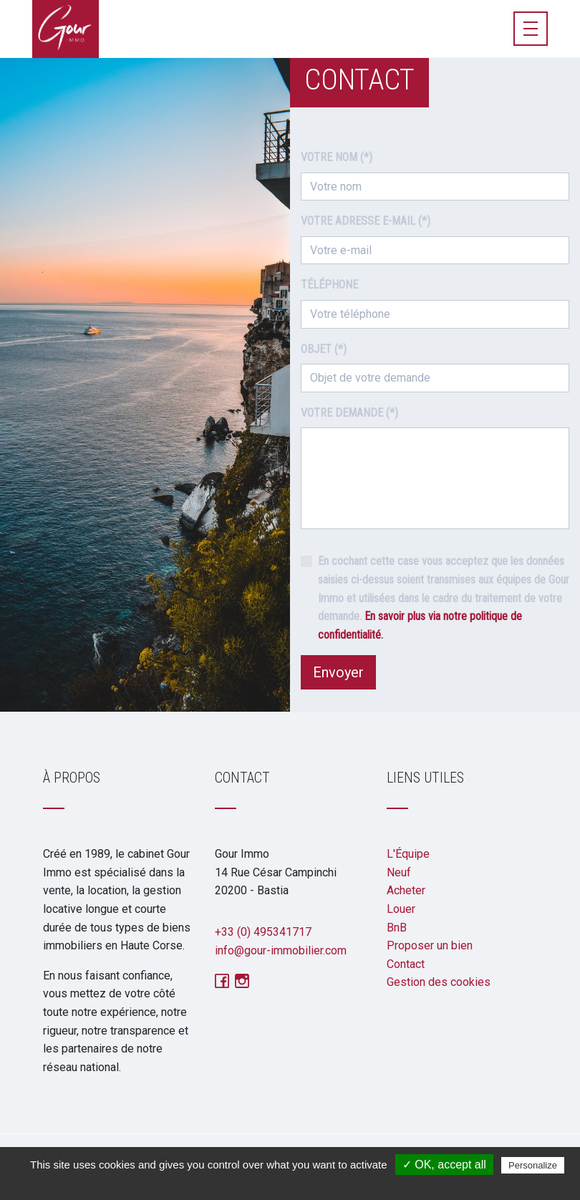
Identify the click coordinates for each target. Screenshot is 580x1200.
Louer (401, 909)
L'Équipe (408, 854)
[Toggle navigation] (530, 28)
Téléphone (329, 284)
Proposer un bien (430, 945)
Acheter (406, 890)
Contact (406, 964)
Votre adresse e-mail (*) (365, 221)
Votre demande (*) (349, 413)
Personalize (532, 1165)
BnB (397, 927)
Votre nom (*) (336, 157)
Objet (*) (324, 349)
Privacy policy (297, 1184)
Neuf (399, 872)
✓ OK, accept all (444, 1164)
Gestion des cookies (438, 982)
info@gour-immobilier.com (281, 950)
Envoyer (338, 672)
